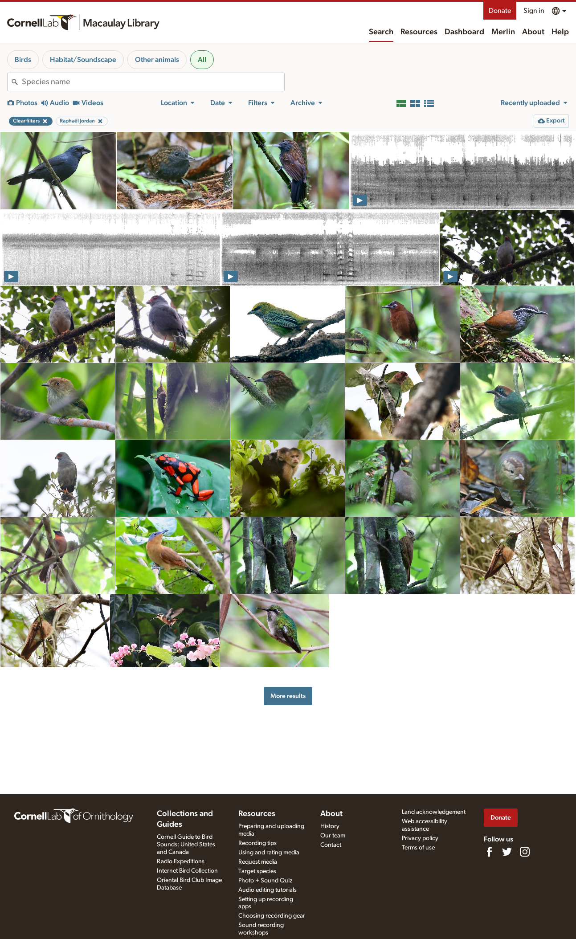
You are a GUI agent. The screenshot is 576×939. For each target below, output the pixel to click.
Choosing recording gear (271, 916)
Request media (257, 862)
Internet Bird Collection (187, 871)
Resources (418, 32)
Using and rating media (268, 852)
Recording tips (257, 843)
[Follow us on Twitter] (507, 851)
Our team (332, 836)
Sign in (533, 10)
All (202, 59)
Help (560, 32)
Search (381, 32)
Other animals (157, 59)
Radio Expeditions (180, 861)
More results (288, 696)
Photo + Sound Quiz (265, 881)
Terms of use (418, 848)
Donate (500, 10)
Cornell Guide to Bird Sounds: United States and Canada (186, 844)
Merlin (503, 32)
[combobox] (153, 82)
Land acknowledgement (434, 812)
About (533, 32)
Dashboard (464, 32)
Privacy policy (420, 838)
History (329, 826)
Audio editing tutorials (267, 890)
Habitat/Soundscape (83, 59)
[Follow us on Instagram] (524, 851)
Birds (23, 59)
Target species (257, 871)
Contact (330, 845)
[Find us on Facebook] (489, 851)
